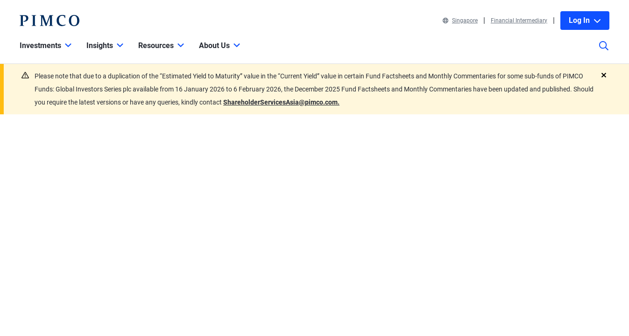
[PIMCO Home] (49, 20)
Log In (585, 20)
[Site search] (603, 52)
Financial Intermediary (519, 20)
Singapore (460, 20)
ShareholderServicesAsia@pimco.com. (281, 102)
